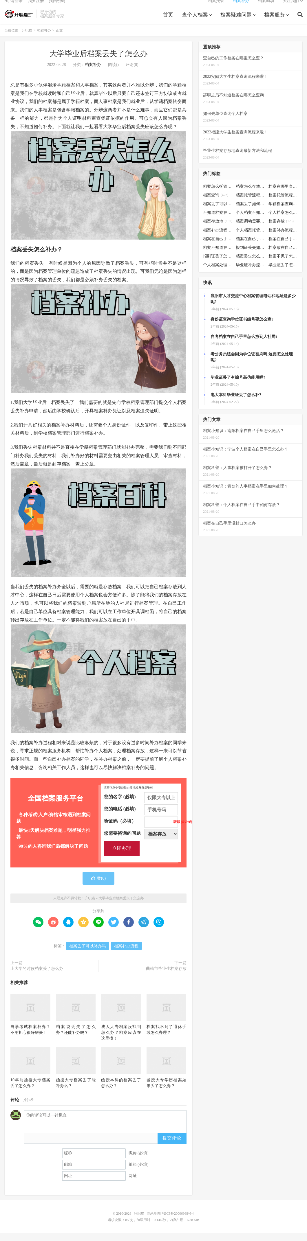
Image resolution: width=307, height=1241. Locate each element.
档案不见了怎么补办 (283, 264)
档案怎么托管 (218, 194)
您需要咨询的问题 (141, 841)
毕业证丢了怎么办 (283, 273)
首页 (168, 21)
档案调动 (266, 7)
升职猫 (19, 20)
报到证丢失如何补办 (251, 255)
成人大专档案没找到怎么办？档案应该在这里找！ (121, 1040)
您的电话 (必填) (141, 816)
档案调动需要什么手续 (251, 229)
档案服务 (274, 21)
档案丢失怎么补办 (251, 264)
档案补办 (241, 7)
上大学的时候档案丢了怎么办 (36, 976)
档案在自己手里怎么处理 (283, 246)
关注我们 (291, 7)
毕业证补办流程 (251, 273)
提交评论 (171, 1145)
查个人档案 (195, 21)
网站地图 (154, 1221)
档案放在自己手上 (283, 255)
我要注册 (36, 7)
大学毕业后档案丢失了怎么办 (98, 61)
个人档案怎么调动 (283, 220)
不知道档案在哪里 (218, 220)
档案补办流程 (126, 954)
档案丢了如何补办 (251, 211)
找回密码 (57, 7)
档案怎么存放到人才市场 (251, 194)
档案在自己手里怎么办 (218, 246)
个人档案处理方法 (218, 273)
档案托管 (216, 7)
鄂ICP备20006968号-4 (178, 1221)
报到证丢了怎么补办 (218, 264)
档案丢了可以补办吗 (87, 954)
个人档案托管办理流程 (251, 238)
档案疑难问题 (236, 21)
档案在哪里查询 (283, 194)
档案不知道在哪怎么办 (218, 255)
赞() (98, 886)
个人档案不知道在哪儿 (251, 220)
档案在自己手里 (251, 246)
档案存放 (281, 229)
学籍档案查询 (283, 211)
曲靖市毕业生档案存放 (166, 976)
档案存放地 (217, 229)
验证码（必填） (141, 829)
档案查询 (215, 203)
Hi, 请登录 (13, 7)
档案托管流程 (251, 203)
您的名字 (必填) (141, 804)
